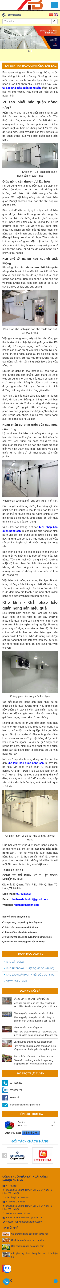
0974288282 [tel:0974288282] (23, 1195)
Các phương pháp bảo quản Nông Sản (33, 1041)
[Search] (54, 21)
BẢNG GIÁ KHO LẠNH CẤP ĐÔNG (31, 999)
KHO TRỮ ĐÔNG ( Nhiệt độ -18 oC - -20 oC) (30, 968)
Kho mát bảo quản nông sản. (28, 1027)
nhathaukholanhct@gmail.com (29, 899)
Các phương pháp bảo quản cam (19, 932)
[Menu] (54, 5)
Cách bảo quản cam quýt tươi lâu (20, 927)
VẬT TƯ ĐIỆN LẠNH (16, 981)
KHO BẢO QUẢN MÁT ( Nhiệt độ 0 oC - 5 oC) (30, 974)
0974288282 (14, 15)
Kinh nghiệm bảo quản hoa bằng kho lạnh (34, 1056)
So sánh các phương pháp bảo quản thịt (23, 941)
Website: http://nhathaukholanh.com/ (22, 1219)
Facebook (10, 1097)
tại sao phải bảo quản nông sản (21, 88)
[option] (30, 37)
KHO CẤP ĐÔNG (15, 962)
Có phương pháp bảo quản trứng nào (22, 922)
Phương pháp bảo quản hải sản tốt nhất (33, 1013)
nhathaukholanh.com (26, 904)
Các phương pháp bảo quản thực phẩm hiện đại (27, 937)
